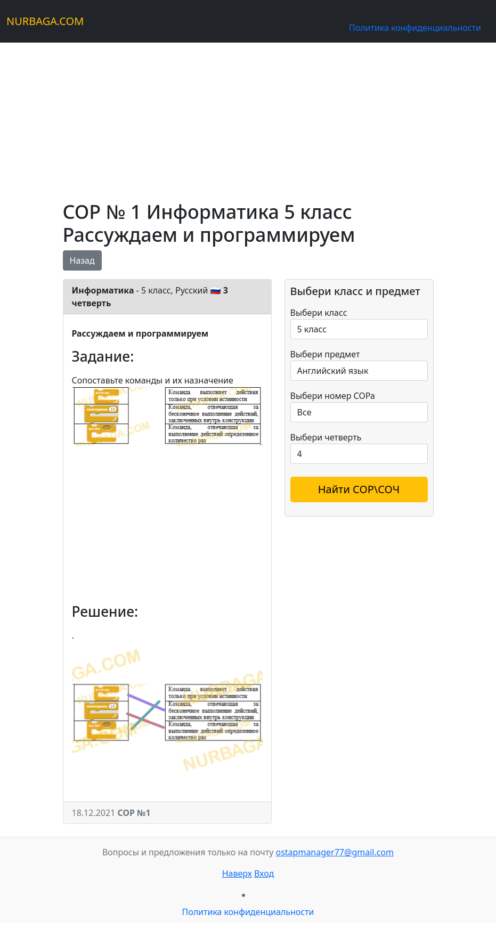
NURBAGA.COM (45, 21)
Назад (82, 260)
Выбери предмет (325, 354)
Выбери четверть (326, 437)
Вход (264, 873)
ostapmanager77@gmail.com (334, 852)
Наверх (237, 873)
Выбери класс (318, 312)
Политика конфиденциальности (415, 28)
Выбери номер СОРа (332, 396)
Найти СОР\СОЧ (359, 489)
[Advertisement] (248, 117)
